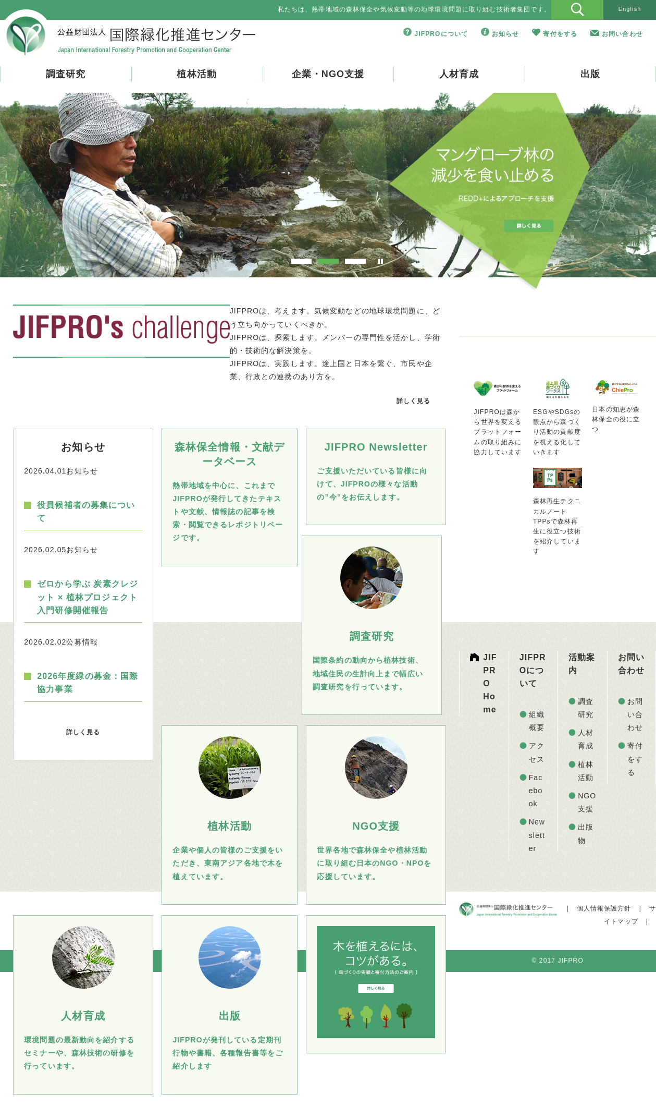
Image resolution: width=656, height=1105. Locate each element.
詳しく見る (414, 401)
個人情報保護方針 (604, 908)
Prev (40, 191)
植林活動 (196, 74)
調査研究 (65, 74)
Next (616, 191)
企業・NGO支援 (328, 74)
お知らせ (505, 34)
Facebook (536, 790)
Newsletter (537, 835)
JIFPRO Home (490, 683)
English (629, 9)
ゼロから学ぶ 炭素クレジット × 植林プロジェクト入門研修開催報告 (87, 596)
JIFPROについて (441, 34)
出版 (590, 74)
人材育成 (459, 74)
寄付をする (560, 34)
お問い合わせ (622, 34)
